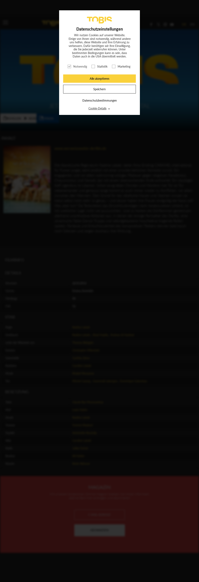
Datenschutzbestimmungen (99, 100)
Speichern (99, 89)
